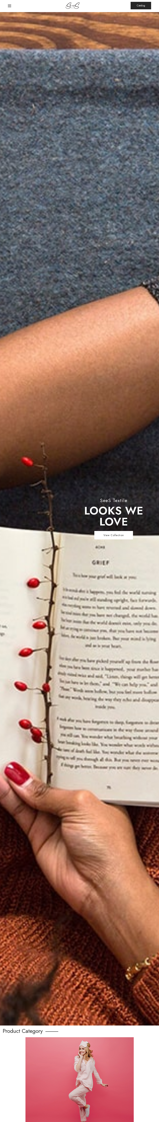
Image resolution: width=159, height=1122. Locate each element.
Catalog (141, 5)
